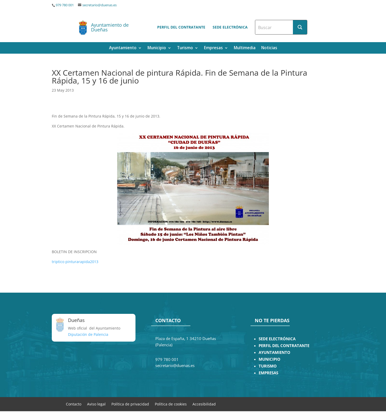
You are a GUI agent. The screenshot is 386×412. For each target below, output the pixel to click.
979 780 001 (65, 5)
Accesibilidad (204, 404)
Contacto (73, 404)
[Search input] (274, 27)
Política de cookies (171, 404)
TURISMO (268, 366)
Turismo (185, 48)
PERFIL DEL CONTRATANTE (284, 345)
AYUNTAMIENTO (274, 352)
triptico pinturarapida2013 (75, 261)
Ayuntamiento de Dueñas (110, 27)
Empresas (213, 48)
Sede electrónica (230, 27)
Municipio (156, 48)
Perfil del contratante (181, 27)
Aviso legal (96, 404)
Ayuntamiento (123, 48)
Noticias (269, 48)
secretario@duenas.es (99, 5)
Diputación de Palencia (88, 334)
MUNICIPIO (269, 359)
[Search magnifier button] (300, 27)
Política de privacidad (130, 404)
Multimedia (245, 48)
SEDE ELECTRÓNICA (277, 339)
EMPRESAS (268, 373)
